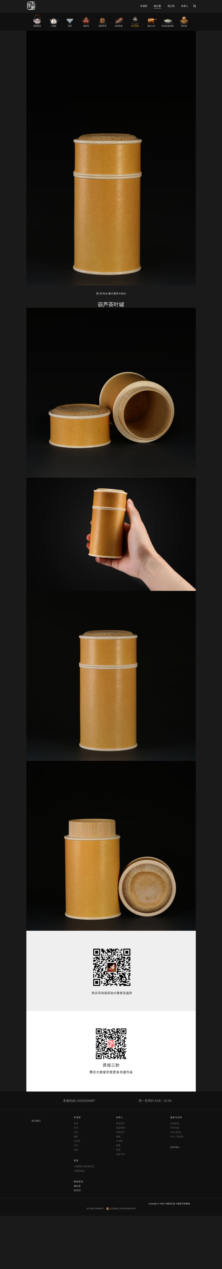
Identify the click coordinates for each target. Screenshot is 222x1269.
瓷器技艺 (120, 1132)
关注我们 (36, 1121)
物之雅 (157, 6)
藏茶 (76, 1136)
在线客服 (174, 1123)
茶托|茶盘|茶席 (168, 26)
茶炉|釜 (184, 26)
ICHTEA (174, 1147)
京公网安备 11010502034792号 (121, 1208)
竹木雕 (119, 1141)
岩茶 (76, 1123)
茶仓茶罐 (135, 26)
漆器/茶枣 (102, 26)
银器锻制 (120, 1127)
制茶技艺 (120, 1123)
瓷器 (70, 26)
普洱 (76, 1127)
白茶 (76, 1145)
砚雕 (118, 1145)
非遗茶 (143, 6)
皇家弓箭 (120, 1154)
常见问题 (174, 1127)
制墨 (118, 1149)
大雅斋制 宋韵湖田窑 (84, 1166)
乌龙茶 (77, 1141)
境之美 (171, 6)
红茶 (76, 1132)
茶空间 (77, 1190)
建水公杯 (151, 26)
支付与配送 (175, 1132)
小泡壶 (53, 26)
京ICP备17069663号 (95, 1208)
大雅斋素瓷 (79, 1171)
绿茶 (76, 1149)
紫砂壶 (86, 26)
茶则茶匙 (119, 26)
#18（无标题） (177, 1136)
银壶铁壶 (37, 26)
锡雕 (118, 1136)
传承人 (184, 6)
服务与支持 (176, 1117)
